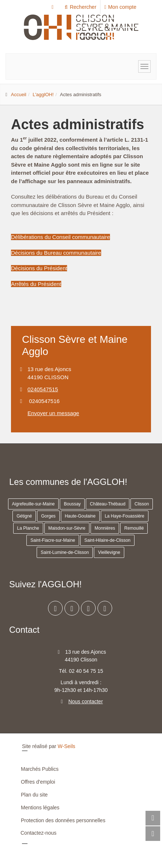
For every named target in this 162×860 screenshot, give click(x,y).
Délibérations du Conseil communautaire (60, 237)
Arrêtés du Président (36, 284)
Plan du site (34, 795)
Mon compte (120, 7)
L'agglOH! (43, 94)
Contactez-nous (38, 833)
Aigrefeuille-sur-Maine (33, 504)
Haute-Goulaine (80, 516)
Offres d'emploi (38, 782)
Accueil (18, 94)
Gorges (48, 516)
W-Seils (66, 746)
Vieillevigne (109, 552)
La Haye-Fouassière (124, 516)
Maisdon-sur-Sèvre (66, 528)
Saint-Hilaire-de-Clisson (107, 540)
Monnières (105, 528)
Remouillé (134, 528)
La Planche (28, 528)
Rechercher (80, 7)
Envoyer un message (53, 413)
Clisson (142, 504)
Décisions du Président (39, 268)
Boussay (72, 504)
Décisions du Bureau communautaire (56, 253)
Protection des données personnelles (63, 820)
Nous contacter (85, 701)
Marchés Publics (40, 769)
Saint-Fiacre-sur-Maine (52, 540)
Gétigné (24, 516)
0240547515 (42, 389)
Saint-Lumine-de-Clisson (65, 552)
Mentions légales (40, 807)
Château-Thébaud (107, 504)
